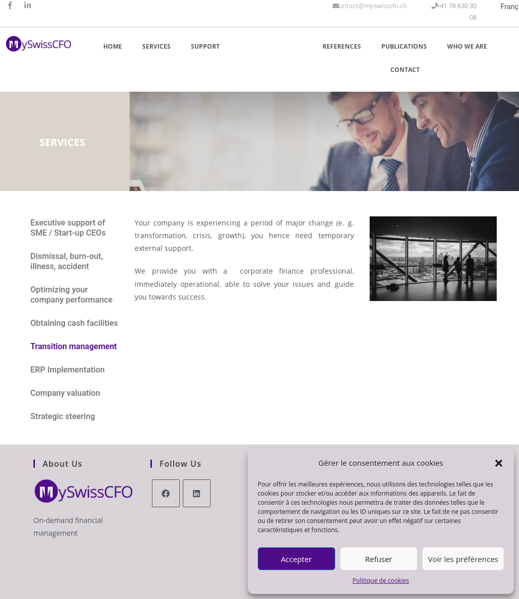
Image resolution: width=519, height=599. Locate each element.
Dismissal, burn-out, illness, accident (66, 261)
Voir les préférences (463, 559)
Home (112, 46)
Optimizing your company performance (71, 295)
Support (205, 46)
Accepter (296, 559)
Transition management (73, 346)
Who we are (467, 46)
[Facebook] (166, 493)
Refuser (378, 559)
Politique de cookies (380, 580)
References (342, 46)
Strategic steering (62, 416)
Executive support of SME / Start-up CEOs (68, 228)
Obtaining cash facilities (74, 323)
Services (156, 46)
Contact (405, 69)
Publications (404, 46)
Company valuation (65, 393)
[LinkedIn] (197, 493)
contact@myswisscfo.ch (371, 5)
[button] (499, 463)
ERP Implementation (67, 370)
